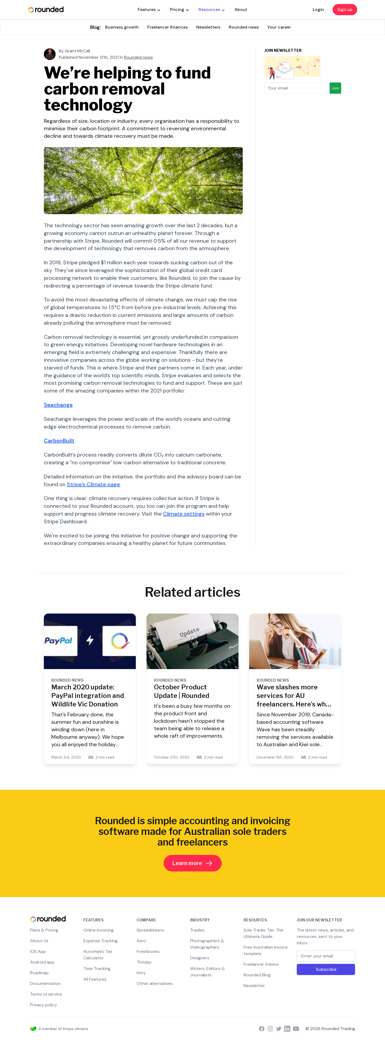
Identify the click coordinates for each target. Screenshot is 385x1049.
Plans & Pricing (44, 930)
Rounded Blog (257, 975)
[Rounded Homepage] (46, 9)
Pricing (179, 9)
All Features (94, 979)
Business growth (122, 27)
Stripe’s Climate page (93, 484)
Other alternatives (155, 983)
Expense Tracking (100, 941)
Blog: (95, 27)
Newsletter (254, 985)
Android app (42, 962)
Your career (279, 27)
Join (335, 88)
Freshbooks (148, 951)
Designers (199, 958)
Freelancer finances (167, 27)
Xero (141, 941)
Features (149, 9)
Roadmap (39, 973)
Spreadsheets (150, 930)
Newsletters (208, 27)
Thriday (144, 962)
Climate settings (184, 513)
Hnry (141, 973)
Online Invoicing (98, 930)
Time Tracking (96, 968)
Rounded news (244, 27)
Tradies (197, 930)
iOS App (38, 951)
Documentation (45, 983)
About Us (39, 941)
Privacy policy (43, 1005)
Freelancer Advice (261, 964)
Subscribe (326, 969)
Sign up (345, 9)
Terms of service (46, 994)
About (240, 9)
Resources (212, 9)
